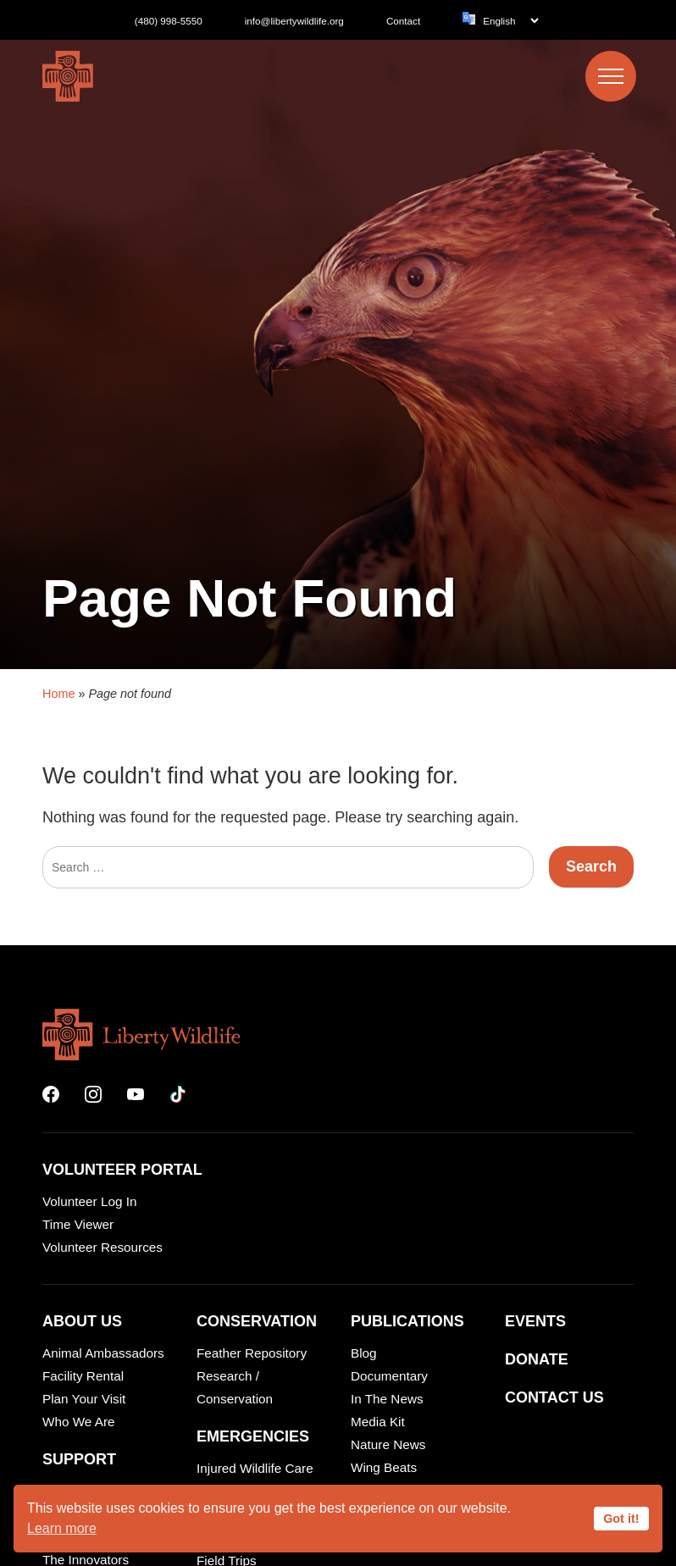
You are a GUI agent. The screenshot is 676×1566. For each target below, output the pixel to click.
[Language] (510, 20)
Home (58, 1131)
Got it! (621, 1518)
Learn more (62, 1528)
